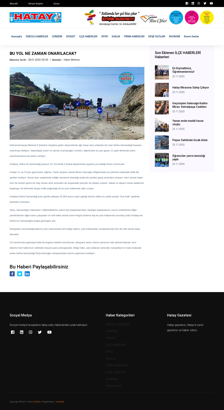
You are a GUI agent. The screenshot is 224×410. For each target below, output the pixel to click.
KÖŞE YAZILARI (156, 36)
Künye (56, 3)
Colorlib (36, 402)
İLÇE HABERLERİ (88, 36)
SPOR (104, 36)
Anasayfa (16, 36)
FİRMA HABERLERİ (134, 36)
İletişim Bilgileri (35, 3)
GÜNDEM (57, 36)
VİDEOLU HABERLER (37, 36)
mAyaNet (60, 402)
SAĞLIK (116, 36)
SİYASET (70, 36)
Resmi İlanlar (191, 36)
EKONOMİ (174, 36)
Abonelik (14, 3)
